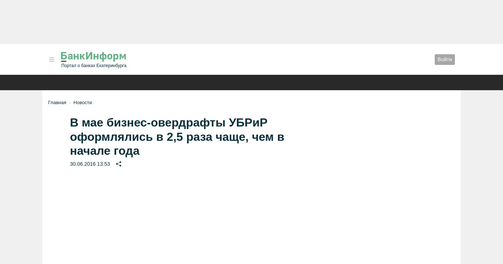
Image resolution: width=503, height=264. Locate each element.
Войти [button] (445, 59)
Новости (82, 102)
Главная (57, 102)
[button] (51, 59)
